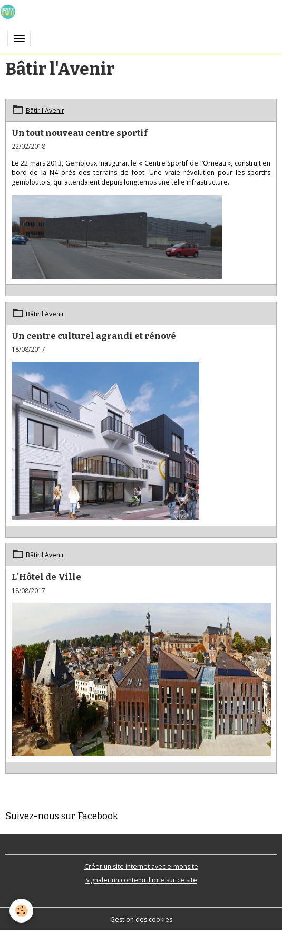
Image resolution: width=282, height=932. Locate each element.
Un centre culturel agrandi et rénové (94, 336)
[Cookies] (21, 911)
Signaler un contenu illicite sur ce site (141, 880)
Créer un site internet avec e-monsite (141, 866)
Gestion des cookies (141, 919)
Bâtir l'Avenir (45, 110)
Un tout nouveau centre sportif (80, 133)
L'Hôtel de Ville (46, 576)
